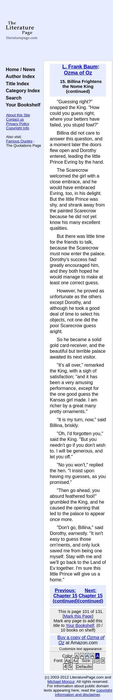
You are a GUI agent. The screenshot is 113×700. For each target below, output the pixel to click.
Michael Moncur (61, 681)
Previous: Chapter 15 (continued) (65, 595)
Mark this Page (78, 616)
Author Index (19, 76)
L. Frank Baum (80, 67)
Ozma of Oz (78, 73)
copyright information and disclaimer (83, 692)
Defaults (84, 666)
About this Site (18, 115)
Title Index (16, 83)
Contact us (15, 119)
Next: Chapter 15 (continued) (90, 595)
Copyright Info (17, 128)
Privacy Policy (17, 124)
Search (12, 97)
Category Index (21, 90)
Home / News (19, 69)
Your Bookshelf (21, 104)
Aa (67, 660)
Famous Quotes (19, 141)
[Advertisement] (78, 30)
